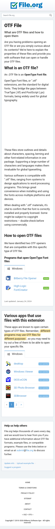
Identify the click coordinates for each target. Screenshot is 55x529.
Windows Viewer (23, 371)
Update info (9, 463)
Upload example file (25, 463)
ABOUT (27, 504)
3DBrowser (20, 395)
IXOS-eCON (20, 379)
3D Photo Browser (24, 387)
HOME (27, 482)
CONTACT (28, 509)
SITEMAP (27, 499)
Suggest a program (12, 467)
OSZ (25, 515)
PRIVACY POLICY (27, 493)
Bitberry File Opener (25, 278)
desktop (18, 363)
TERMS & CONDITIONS (28, 488)
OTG (30, 515)
